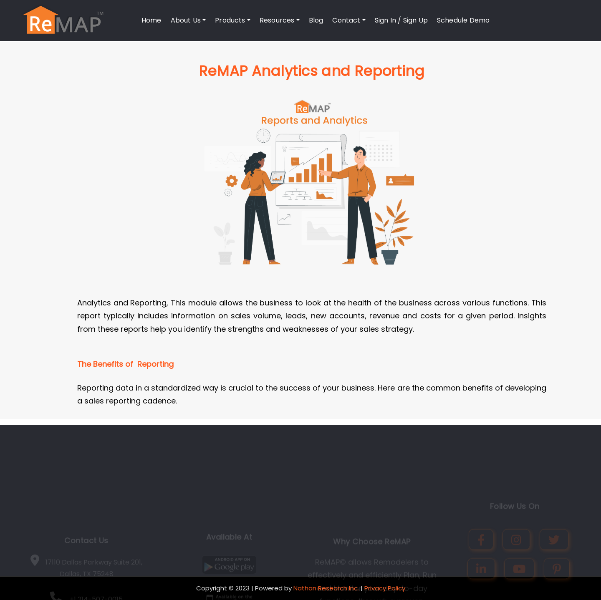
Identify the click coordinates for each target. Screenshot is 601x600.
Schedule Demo (463, 20)
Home (151, 20)
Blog (316, 20)
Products (232, 20)
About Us (188, 20)
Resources (280, 20)
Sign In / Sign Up (401, 20)
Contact (348, 20)
